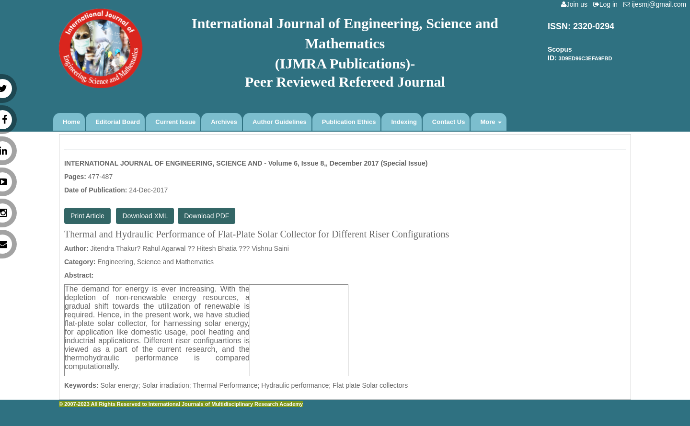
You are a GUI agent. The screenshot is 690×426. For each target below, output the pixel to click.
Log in (607, 4)
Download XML (145, 216)
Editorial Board (117, 121)
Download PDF (206, 216)
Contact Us (448, 121)
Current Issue (175, 121)
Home (71, 121)
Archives (224, 121)
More (491, 121)
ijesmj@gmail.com (656, 4)
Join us (576, 4)
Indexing (403, 121)
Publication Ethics (349, 121)
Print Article (87, 216)
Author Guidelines (280, 121)
